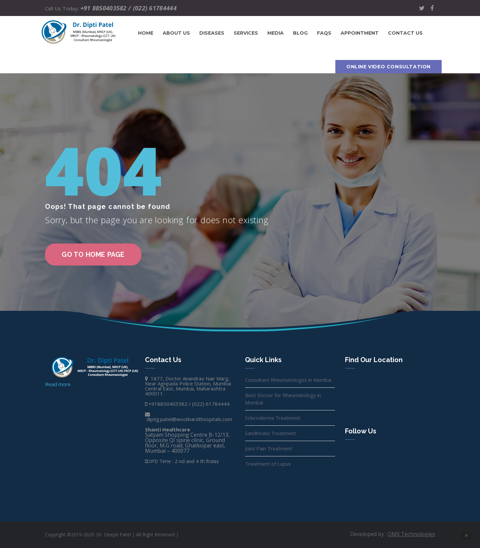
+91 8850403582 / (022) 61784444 (128, 8)
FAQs (324, 33)
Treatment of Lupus (268, 463)
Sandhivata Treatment (270, 433)
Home (145, 33)
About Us (176, 33)
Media (275, 33)
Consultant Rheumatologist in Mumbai (288, 379)
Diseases (211, 33)
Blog (300, 33)
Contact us (405, 33)
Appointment (360, 33)
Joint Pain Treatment (268, 448)
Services (246, 33)
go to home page (93, 255)
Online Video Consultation (388, 67)
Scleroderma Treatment (272, 417)
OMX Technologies (411, 534)
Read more (58, 384)
